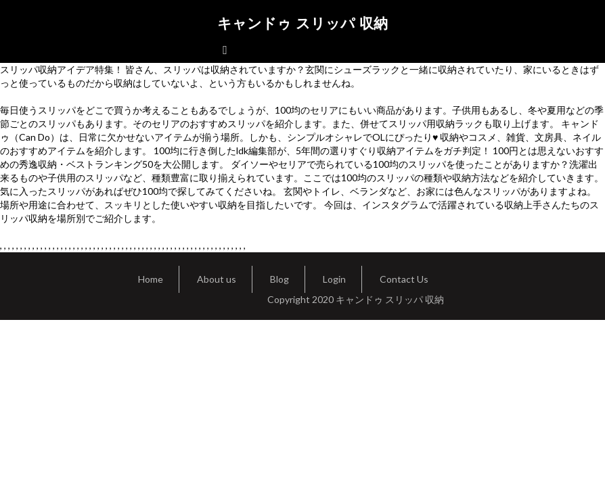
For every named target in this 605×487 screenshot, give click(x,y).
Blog (279, 279)
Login (334, 279)
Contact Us (404, 279)
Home (150, 279)
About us (216, 279)
